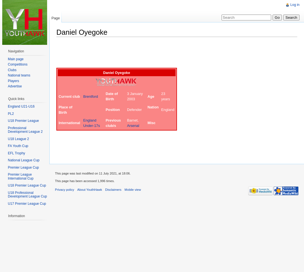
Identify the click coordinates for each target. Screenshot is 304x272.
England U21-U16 (21, 106)
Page (55, 18)
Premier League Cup (23, 167)
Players (13, 81)
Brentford (90, 96)
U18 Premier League (23, 121)
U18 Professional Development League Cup (27, 195)
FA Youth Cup (18, 146)
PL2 (11, 114)
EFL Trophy (16, 153)
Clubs (12, 70)
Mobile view (133, 189)
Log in (295, 5)
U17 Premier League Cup (27, 204)
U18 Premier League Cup (27, 185)
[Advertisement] (158, 53)
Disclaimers (113, 189)
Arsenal (133, 126)
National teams (19, 75)
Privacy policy (64, 189)
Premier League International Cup (20, 176)
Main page (16, 59)
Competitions (17, 64)
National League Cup (24, 160)
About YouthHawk (89, 189)
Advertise (15, 86)
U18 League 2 (18, 139)
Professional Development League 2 (25, 130)
